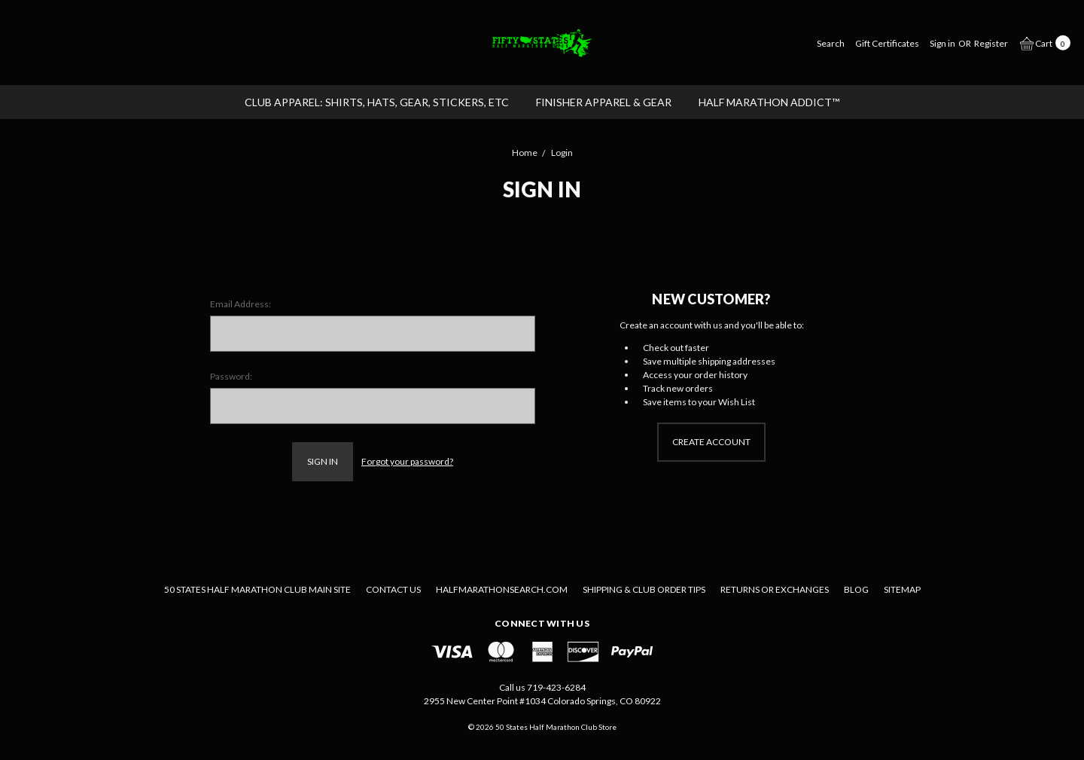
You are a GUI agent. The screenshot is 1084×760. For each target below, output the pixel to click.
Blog (856, 589)
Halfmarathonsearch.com (502, 589)
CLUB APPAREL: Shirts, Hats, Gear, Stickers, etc (377, 102)
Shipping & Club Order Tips (644, 589)
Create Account (711, 441)
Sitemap (902, 589)
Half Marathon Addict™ (769, 102)
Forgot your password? (407, 461)
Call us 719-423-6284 (542, 687)
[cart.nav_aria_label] (1042, 42)
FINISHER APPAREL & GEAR (603, 102)
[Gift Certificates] (887, 43)
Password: (231, 376)
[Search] (830, 43)
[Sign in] (942, 43)
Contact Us (393, 589)
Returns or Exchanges (774, 589)
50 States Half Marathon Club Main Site (257, 589)
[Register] (991, 43)
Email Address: (240, 304)
